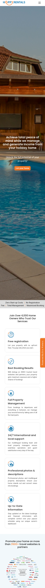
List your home (22, 168)
